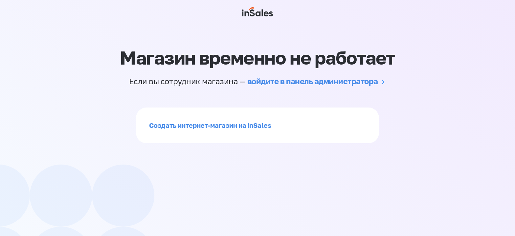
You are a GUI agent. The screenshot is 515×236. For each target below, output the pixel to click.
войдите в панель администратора (312, 81)
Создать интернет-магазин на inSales (210, 125)
